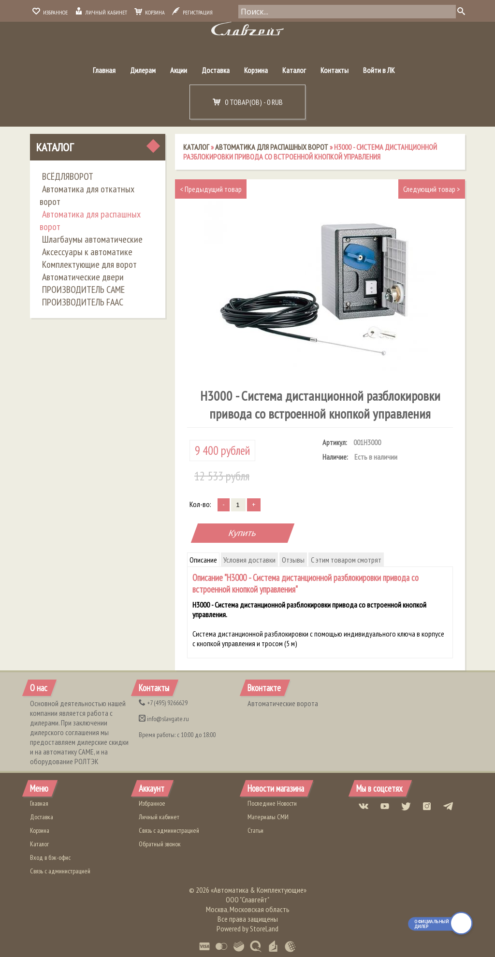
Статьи (255, 830)
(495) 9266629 (163, 702)
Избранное (50, 12)
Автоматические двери (83, 277)
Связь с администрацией (60, 871)
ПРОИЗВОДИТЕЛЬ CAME (83, 289)
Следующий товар (431, 189)
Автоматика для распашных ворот (90, 220)
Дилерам (143, 70)
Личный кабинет (101, 12)
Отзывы (293, 560)
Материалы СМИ (268, 816)
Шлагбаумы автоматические (92, 239)
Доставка (216, 70)
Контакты (334, 70)
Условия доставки (249, 560)
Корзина (149, 12)
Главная (104, 70)
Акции (178, 70)
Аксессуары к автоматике (87, 252)
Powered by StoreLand (247, 928)
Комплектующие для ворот (89, 264)
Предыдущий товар (211, 189)
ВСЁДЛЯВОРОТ (67, 176)
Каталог (294, 70)
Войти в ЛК (379, 70)
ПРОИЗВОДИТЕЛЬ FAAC (82, 302)
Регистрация (192, 12)
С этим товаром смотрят (346, 560)
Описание (203, 560)
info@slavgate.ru (164, 718)
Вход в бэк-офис (50, 857)
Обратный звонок (160, 844)
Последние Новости (272, 803)
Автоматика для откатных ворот (87, 195)
